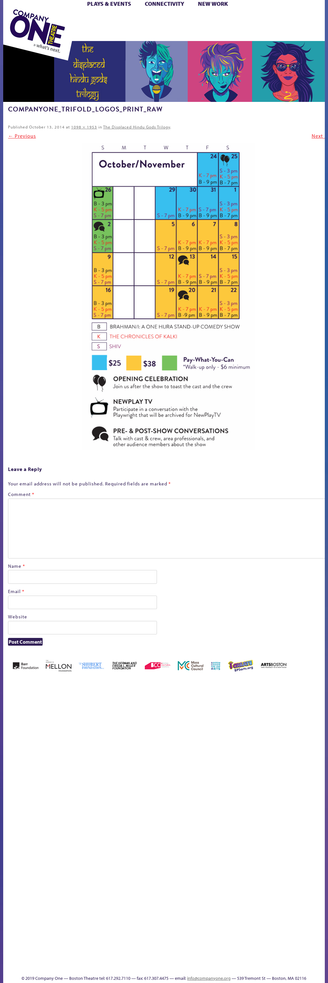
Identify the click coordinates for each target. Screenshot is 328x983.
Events (319, 938)
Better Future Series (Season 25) (96, 753)
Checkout (181, 772)
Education (210, 772)
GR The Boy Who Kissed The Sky (225, 743)
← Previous (22, 136)
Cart (171, 18)
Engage (319, 781)
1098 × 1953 (84, 126)
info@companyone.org (209, 978)
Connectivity (164, 3)
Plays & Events (109, 3)
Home (12, 772)
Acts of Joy (56, 763)
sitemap (255, 938)
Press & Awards (206, 33)
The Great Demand (181, 929)
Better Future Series (77, 763)
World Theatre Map (320, 866)
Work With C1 (234, 929)
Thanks (152, 966)
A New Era (37, 763)
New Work (213, 3)
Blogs (318, 883)
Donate (198, 772)
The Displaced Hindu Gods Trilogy (136, 126)
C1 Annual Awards (180, 957)
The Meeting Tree (218, 929)
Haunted (236, 772)
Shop (134, 26)
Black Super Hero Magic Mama (123, 753)
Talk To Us (298, 929)
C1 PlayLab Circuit (320, 800)
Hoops (262, 772)
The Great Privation (191, 929)
